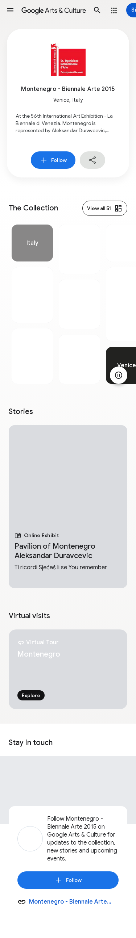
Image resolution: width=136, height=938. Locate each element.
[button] (10, 10)
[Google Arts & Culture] (53, 10)
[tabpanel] (32, 304)
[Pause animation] (118, 375)
